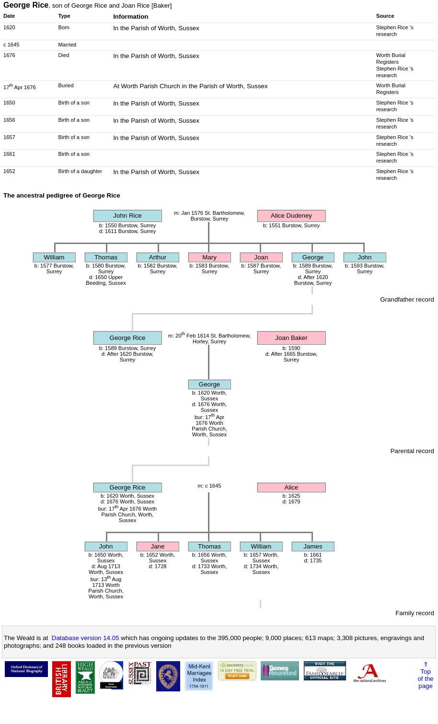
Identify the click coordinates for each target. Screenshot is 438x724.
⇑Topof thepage (425, 675)
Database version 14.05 (85, 638)
